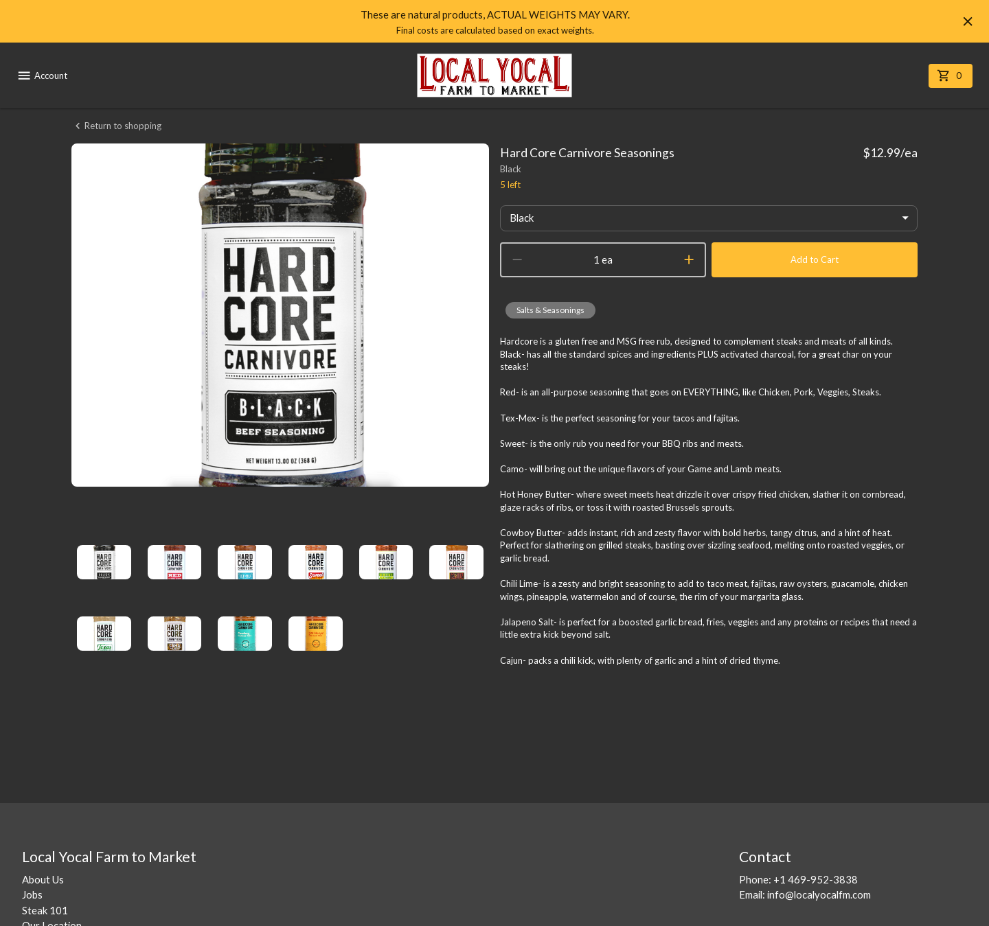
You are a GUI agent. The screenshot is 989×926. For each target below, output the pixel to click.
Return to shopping (116, 125)
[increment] (689, 259)
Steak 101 (45, 910)
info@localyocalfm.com (819, 894)
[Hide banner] (968, 21)
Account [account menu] (41, 75)
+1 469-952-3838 (815, 879)
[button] (550, 310)
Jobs (32, 894)
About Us (43, 879)
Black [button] (522, 217)
